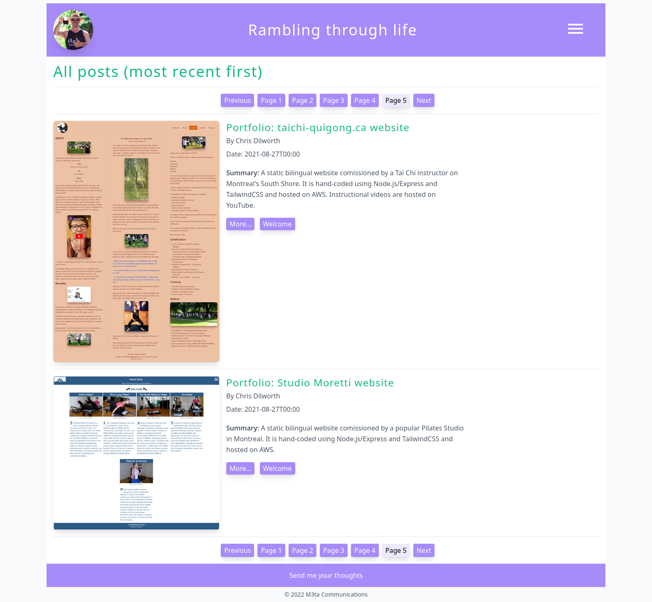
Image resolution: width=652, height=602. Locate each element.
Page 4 (364, 100)
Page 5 (396, 100)
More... (240, 224)
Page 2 (302, 100)
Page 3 (333, 100)
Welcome (277, 224)
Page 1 (271, 100)
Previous (237, 100)
